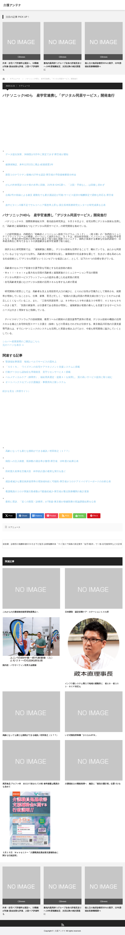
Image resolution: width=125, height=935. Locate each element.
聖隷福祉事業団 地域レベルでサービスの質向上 (31, 361)
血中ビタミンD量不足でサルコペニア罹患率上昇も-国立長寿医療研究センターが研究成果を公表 (55, 205)
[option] (21, 46)
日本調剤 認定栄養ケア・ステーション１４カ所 (87, 612)
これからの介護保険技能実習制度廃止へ (20, 612)
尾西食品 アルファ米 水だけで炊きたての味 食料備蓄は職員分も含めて (30, 785)
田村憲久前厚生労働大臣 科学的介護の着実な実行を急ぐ (35, 471)
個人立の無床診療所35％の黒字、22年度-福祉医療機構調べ (103, 909)
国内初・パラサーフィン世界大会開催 (19, 665)
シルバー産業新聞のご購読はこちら (21, 341)
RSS (62, 925)
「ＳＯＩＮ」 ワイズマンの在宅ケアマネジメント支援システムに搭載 (42, 366)
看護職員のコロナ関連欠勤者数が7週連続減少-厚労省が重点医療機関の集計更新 (47, 491)
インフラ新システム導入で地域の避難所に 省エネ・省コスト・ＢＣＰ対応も (92, 685)
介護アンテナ (12, 4)
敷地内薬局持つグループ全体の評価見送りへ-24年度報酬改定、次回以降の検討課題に (63, 66)
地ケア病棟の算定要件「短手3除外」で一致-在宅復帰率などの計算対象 (92, 545)
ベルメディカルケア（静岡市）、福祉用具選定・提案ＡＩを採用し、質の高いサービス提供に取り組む (58, 377)
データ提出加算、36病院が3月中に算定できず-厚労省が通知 (36, 154)
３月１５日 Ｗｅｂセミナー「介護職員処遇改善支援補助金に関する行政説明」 (30, 854)
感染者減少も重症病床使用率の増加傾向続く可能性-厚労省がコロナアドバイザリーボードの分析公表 (58, 481)
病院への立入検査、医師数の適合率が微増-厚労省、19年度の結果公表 (42, 461)
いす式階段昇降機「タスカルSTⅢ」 (81, 735)
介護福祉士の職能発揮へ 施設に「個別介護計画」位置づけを (93, 784)
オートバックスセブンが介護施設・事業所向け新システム (35, 382)
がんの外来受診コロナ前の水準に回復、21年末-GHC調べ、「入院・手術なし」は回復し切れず (55, 184)
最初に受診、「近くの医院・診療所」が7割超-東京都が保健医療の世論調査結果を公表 (50, 501)
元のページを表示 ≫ (13, 345)
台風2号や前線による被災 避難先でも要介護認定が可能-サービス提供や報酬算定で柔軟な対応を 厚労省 (59, 195)
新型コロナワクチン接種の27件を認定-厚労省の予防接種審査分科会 (40, 174)
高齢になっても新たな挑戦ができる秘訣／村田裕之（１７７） (38, 451)
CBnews (21, 57)
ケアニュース (24, 86)
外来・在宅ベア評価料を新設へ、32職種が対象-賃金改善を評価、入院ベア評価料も (20, 66)
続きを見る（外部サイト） (16, 391)
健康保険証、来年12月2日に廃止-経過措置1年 (29, 164)
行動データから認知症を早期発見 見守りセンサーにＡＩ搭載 (38, 372)
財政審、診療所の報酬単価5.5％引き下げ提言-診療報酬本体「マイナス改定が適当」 (32, 545)
